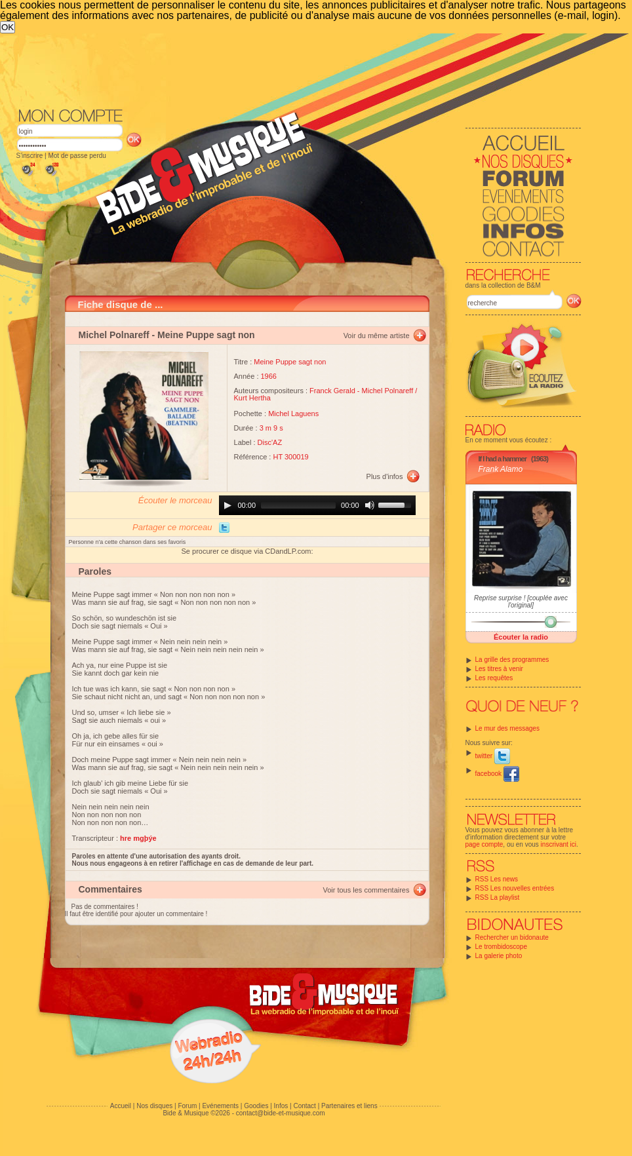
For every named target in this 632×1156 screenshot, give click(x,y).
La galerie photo (499, 955)
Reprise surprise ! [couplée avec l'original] (521, 601)
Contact (304, 1105)
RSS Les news (497, 879)
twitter (492, 756)
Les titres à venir (499, 668)
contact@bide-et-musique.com (280, 1113)
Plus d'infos (384, 476)
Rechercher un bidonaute (512, 937)
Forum (187, 1105)
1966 (269, 376)
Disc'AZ (270, 442)
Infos (281, 1105)
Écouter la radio (521, 637)
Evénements (220, 1105)
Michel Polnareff (114, 335)
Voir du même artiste (377, 335)
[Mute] (370, 505)
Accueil (120, 1105)
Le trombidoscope (501, 946)
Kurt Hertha (252, 398)
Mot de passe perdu (77, 155)
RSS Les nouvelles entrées (515, 888)
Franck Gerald (332, 391)
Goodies (256, 1105)
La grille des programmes (512, 659)
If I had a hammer (502, 459)
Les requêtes (494, 678)
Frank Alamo (501, 469)
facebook (497, 773)
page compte (484, 844)
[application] (317, 505)
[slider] (298, 505)
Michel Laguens (293, 413)
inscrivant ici (558, 844)
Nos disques (154, 1105)
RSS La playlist (497, 897)
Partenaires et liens (349, 1105)
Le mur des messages (507, 728)
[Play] (227, 505)
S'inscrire (29, 155)
